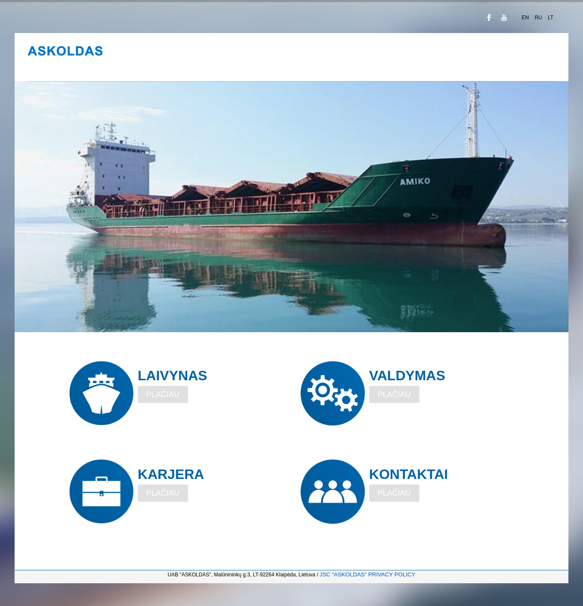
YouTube (504, 17)
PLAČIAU (162, 394)
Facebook (489, 17)
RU (539, 18)
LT (550, 18)
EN (526, 18)
